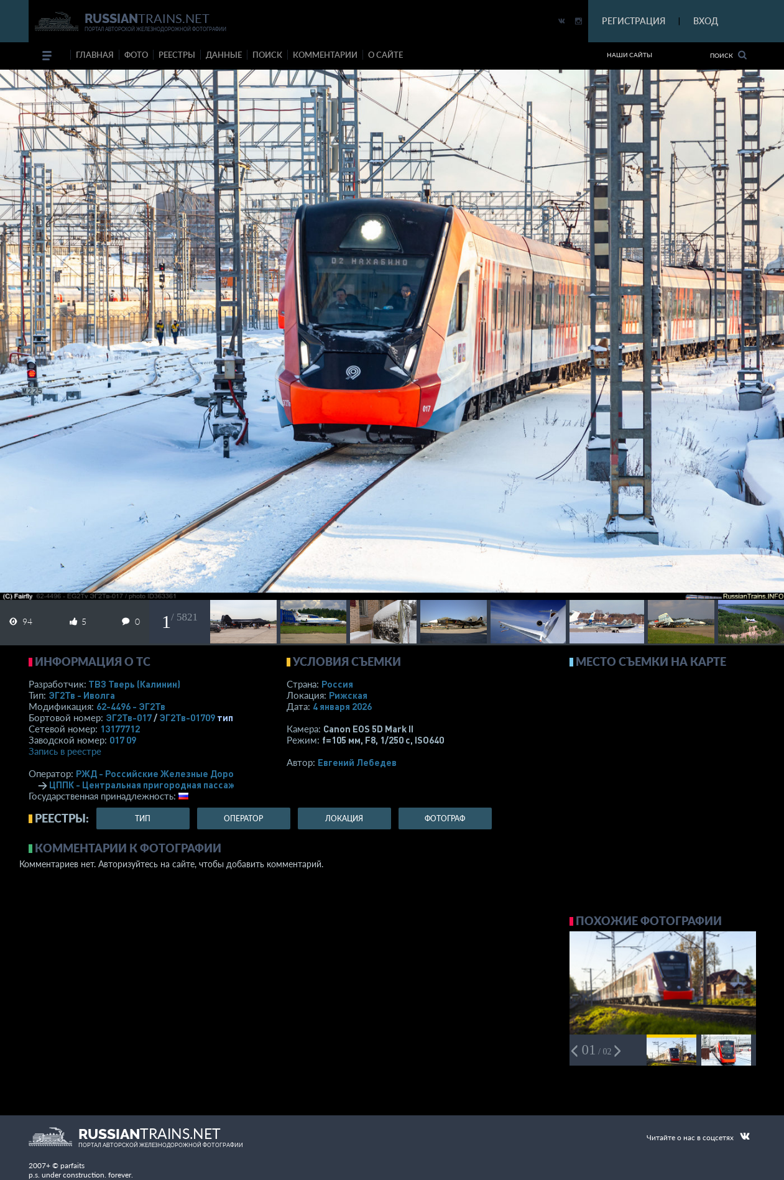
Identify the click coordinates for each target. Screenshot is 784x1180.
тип (225, 717)
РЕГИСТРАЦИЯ (633, 21)
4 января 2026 (342, 706)
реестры (177, 55)
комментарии (325, 55)
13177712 (120, 728)
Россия (337, 683)
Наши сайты (629, 54)
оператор (243, 818)
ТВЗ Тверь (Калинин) (134, 683)
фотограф (445, 818)
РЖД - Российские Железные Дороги (160, 773)
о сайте (385, 55)
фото (136, 55)
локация (344, 818)
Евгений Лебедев (357, 762)
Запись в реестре (65, 751)
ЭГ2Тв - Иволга (81, 695)
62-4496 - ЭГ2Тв (130, 706)
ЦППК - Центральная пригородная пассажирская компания (180, 784)
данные (224, 55)
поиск (267, 55)
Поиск (728, 55)
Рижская (348, 695)
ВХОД (705, 21)
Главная (95, 55)
